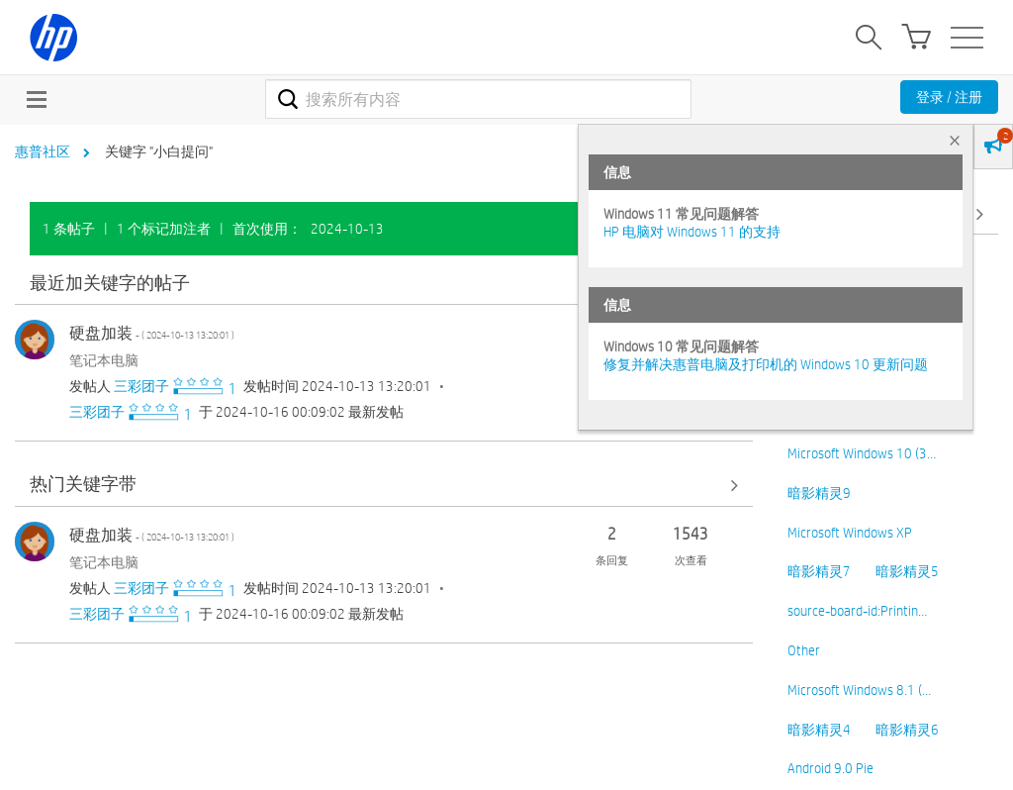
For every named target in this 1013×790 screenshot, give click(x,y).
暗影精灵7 (819, 571)
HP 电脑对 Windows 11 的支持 (692, 232)
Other (803, 650)
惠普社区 (42, 151)
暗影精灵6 (907, 730)
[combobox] (478, 99)
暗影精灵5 (907, 571)
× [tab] (955, 140)
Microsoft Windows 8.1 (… (859, 690)
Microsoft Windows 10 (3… (861, 453)
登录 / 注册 (949, 97)
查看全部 (384, 283)
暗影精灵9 (819, 493)
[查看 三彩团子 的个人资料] (141, 386)
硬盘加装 (151, 333)
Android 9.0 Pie (830, 768)
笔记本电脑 (103, 360)
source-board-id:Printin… (857, 611)
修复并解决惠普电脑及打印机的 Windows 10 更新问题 (765, 364)
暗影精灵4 (819, 730)
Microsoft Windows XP (849, 533)
